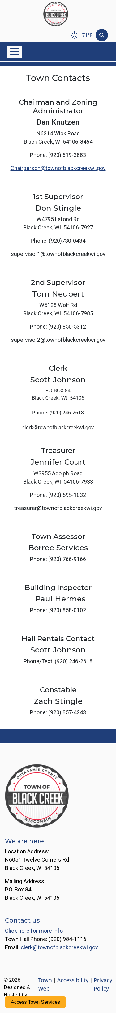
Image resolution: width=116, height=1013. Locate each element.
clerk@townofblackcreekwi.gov (59, 947)
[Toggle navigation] (14, 52)
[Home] (55, 14)
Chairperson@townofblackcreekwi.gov (58, 168)
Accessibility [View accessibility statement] (73, 980)
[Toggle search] (102, 35)
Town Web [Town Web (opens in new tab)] (45, 984)
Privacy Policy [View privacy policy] (103, 984)
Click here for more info (34, 930)
